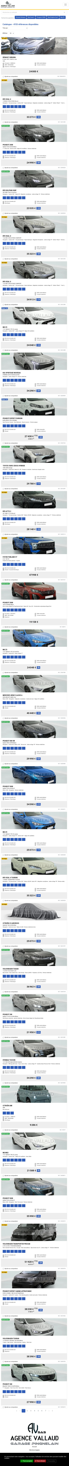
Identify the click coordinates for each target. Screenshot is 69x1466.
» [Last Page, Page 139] (52, 1411)
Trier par (5, 28)
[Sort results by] (18, 28)
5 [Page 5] (38, 1411)
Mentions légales (34, 1450)
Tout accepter (26, 1461)
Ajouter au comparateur (11, 76)
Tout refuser (40, 1461)
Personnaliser (51, 1461)
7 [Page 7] (45, 1411)
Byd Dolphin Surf (53, 17)
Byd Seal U (31, 17)
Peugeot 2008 (41, 17)
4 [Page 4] (34, 1411)
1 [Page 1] (23, 1411)
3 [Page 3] (30, 1411)
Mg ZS (62, 17)
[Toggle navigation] (65, 5)
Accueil (34, 1446)
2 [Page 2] (27, 1411)
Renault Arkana (20, 17)
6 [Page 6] (41, 1411)
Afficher (5, 33)
